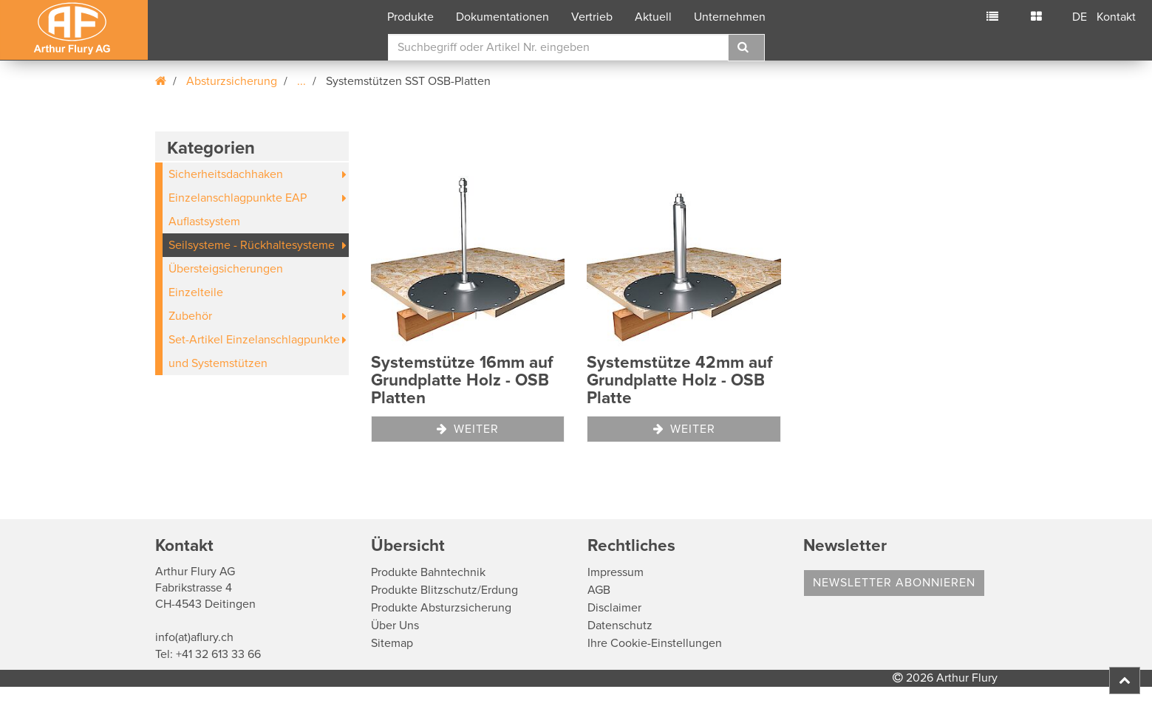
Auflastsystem (204, 221)
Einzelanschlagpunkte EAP (237, 198)
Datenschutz (619, 625)
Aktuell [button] (653, 17)
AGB (598, 590)
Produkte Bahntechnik (428, 572)
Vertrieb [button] (592, 17)
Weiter (468, 429)
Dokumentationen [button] (502, 17)
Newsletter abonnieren (894, 582)
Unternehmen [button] (730, 17)
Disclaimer (614, 607)
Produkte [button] (410, 17)
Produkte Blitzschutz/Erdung (444, 590)
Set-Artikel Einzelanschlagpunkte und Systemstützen (254, 351)
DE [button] (1079, 17)
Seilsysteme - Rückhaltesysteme (251, 245)
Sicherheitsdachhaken (225, 174)
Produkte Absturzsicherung (441, 607)
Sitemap (392, 643)
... (301, 81)
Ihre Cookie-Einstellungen (654, 643)
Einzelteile (195, 292)
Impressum (615, 572)
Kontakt (1116, 17)
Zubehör (190, 316)
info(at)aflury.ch (194, 637)
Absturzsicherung (231, 81)
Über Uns (395, 625)
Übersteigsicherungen (225, 268)
